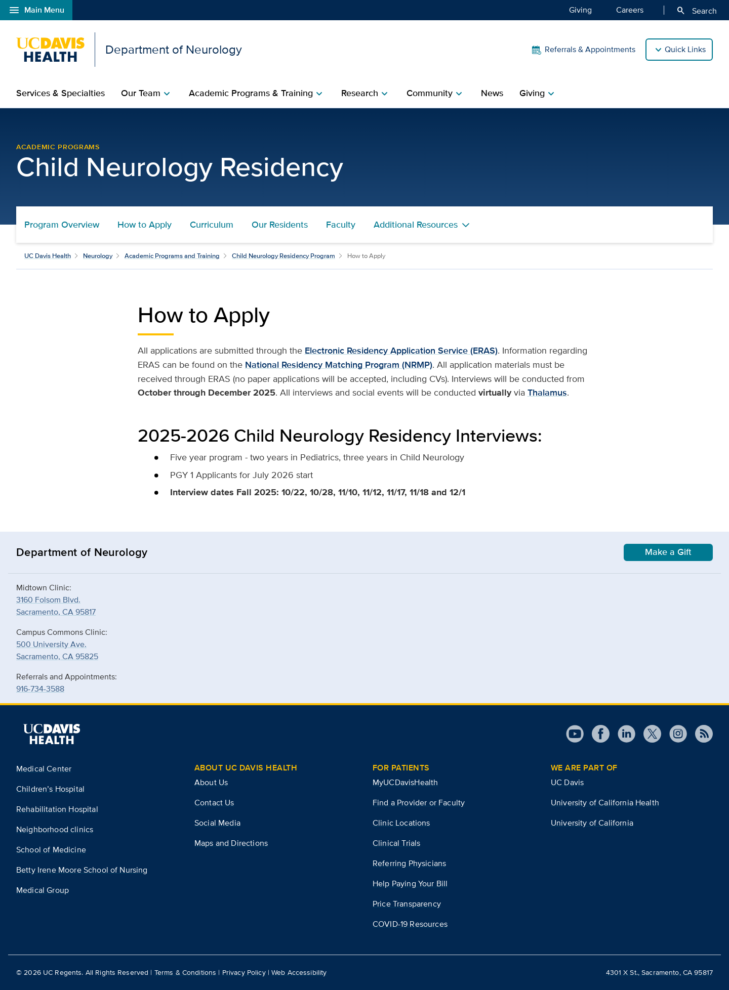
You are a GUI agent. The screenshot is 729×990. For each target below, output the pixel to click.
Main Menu (36, 10)
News (492, 93)
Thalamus (547, 392)
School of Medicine (51, 849)
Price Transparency (407, 904)
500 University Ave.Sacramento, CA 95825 (57, 650)
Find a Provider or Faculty (419, 802)
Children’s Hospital (50, 789)
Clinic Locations (401, 823)
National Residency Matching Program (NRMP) (338, 364)
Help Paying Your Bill (410, 883)
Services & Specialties (60, 93)
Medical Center (43, 768)
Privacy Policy (244, 972)
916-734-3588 (40, 689)
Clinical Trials (396, 843)
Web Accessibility (299, 972)
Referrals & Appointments (583, 50)
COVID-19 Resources (410, 924)
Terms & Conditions (185, 972)
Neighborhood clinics (54, 829)
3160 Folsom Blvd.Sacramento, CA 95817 (56, 606)
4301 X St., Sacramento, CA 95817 (659, 972)
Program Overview (61, 224)
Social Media (217, 823)
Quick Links (685, 49)
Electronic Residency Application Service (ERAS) (401, 350)
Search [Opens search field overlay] (696, 11)
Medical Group (42, 890)
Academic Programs (58, 147)
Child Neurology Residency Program (283, 256)
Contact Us (214, 802)
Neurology (97, 256)
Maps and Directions (231, 843)
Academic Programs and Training (172, 256)
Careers (629, 10)
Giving (580, 10)
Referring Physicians (409, 863)
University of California (592, 823)
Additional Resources (416, 225)
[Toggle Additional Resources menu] (466, 225)
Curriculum (211, 224)
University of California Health (605, 802)
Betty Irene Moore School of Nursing (82, 870)
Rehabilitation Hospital (57, 809)
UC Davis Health (47, 256)
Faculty (340, 224)
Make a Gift (668, 551)
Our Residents (280, 224)
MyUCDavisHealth (405, 782)
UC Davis (567, 782)
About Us (211, 782)
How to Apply (144, 224)
